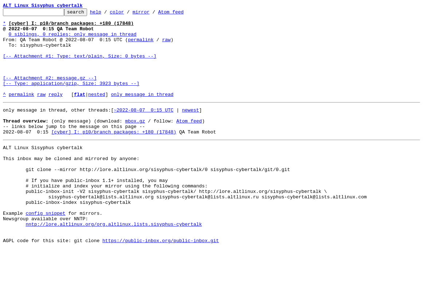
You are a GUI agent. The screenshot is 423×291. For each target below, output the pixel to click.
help (107, 14)
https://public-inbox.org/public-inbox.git (160, 283)
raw (166, 46)
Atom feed (182, 14)
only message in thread (142, 111)
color (128, 14)
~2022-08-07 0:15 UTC (143, 128)
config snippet (45, 250)
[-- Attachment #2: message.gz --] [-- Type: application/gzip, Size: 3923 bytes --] (71, 95)
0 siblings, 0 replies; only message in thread (73, 39)
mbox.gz (135, 141)
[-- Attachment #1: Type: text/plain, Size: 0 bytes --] (79, 65)
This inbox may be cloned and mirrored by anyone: (71, 184)
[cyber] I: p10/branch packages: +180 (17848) (113, 154)
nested (96, 111)
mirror (152, 14)
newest (190, 128)
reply (55, 111)
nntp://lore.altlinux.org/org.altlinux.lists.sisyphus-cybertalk (114, 263)
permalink (140, 46)
